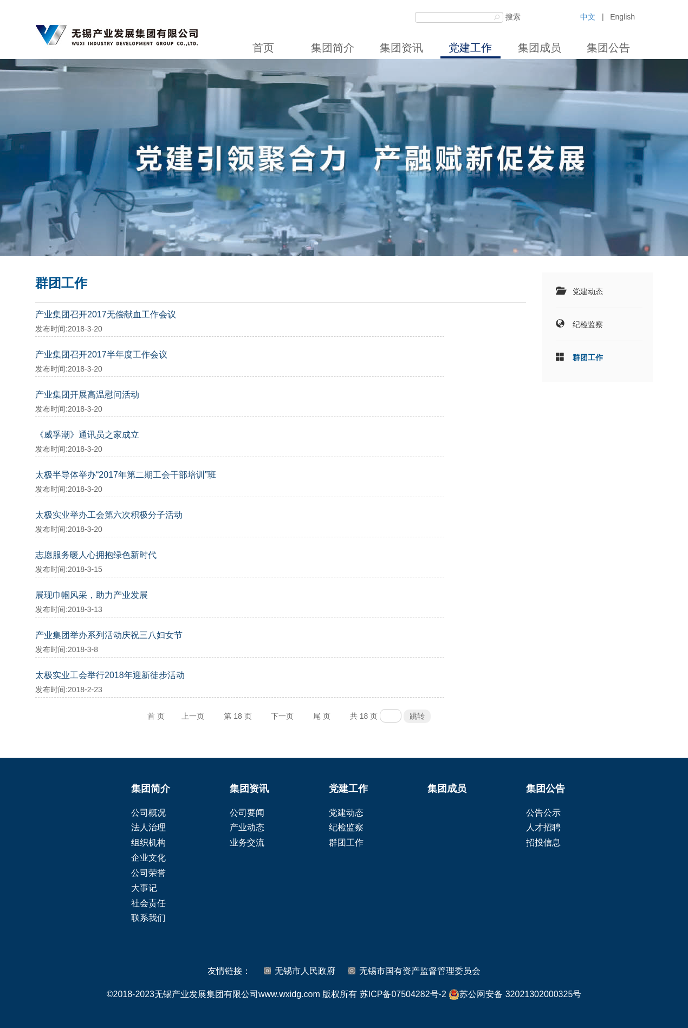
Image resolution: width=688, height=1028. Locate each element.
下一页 (282, 716)
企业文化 (148, 857)
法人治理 (148, 827)
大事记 (144, 888)
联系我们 (148, 917)
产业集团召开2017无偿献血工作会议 (105, 314)
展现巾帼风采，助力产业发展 (91, 595)
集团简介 (332, 48)
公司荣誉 (148, 872)
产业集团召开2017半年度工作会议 (101, 354)
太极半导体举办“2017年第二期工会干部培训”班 (125, 474)
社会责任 (148, 903)
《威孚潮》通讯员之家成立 (87, 434)
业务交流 (247, 842)
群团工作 (588, 357)
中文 (587, 16)
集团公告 (608, 48)
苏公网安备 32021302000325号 (515, 994)
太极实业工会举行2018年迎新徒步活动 (110, 675)
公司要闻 (247, 812)
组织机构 (148, 842)
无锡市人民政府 (305, 970)
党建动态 (588, 291)
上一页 (192, 716)
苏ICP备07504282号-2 (403, 994)
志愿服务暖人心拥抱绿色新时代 (96, 554)
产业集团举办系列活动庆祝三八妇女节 (109, 635)
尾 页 (321, 716)
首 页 (156, 716)
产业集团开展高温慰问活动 (87, 394)
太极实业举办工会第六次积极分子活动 (109, 514)
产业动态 (247, 827)
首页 (263, 48)
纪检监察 (588, 324)
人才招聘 (543, 827)
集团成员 (539, 48)
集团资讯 (401, 48)
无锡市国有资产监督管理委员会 (420, 970)
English (622, 16)
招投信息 (543, 842)
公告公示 (543, 812)
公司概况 (148, 812)
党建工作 (470, 48)
